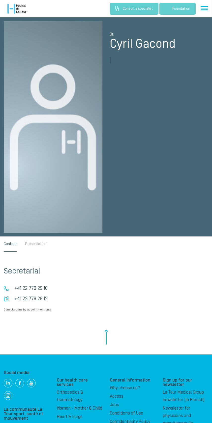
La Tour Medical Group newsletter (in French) (184, 396)
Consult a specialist (134, 8)
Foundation (177, 8)
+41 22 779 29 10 (31, 288)
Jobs (114, 404)
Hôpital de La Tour (16, 9)
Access (116, 396)
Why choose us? (125, 387)
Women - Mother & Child (79, 408)
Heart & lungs (70, 416)
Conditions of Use (126, 413)
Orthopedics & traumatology (70, 396)
